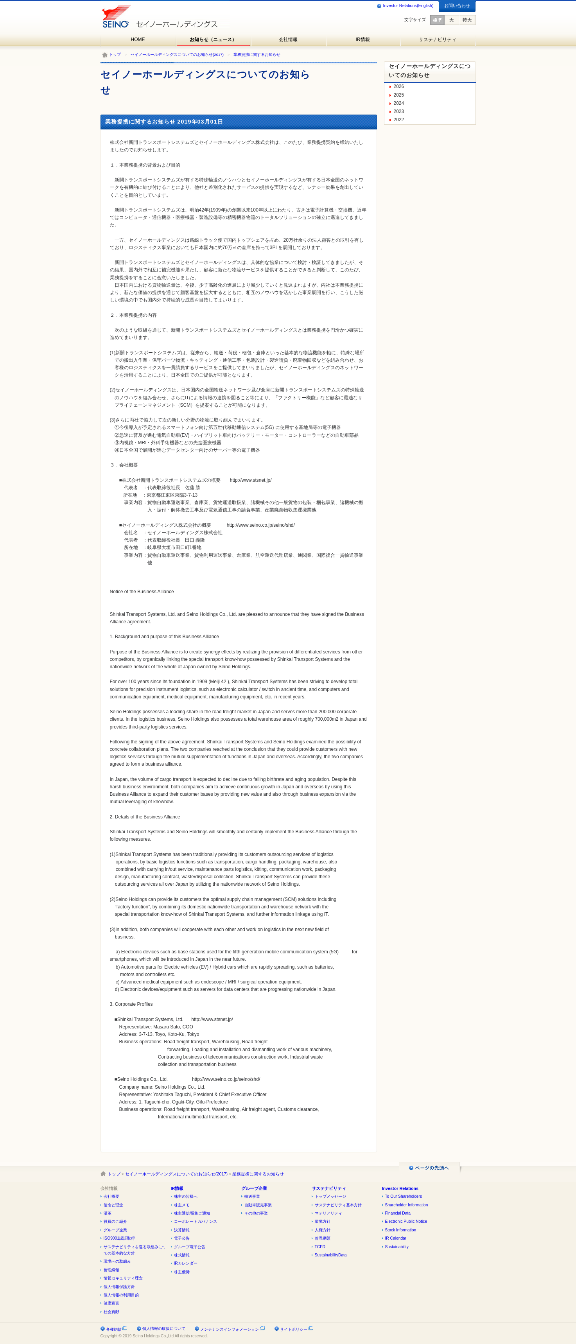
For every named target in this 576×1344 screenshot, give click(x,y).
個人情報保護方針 (119, 1287)
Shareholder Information (406, 1205)
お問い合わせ (457, 5)
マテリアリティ (328, 1213)
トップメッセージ (330, 1196)
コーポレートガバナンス (195, 1221)
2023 (399, 111)
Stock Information (400, 1230)
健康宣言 (111, 1303)
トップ (115, 54)
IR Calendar (396, 1238)
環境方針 (322, 1221)
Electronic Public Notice (406, 1221)
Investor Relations (400, 1188)
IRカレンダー (185, 1263)
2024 (399, 103)
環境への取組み (117, 1261)
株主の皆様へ (185, 1196)
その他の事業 (256, 1213)
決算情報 (182, 1230)
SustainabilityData (331, 1255)
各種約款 (117, 1329)
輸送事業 (252, 1196)
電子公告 (182, 1238)
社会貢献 (111, 1312)
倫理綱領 (111, 1270)
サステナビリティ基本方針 (338, 1205)
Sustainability (397, 1247)
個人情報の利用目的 (121, 1295)
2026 (399, 86)
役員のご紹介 (115, 1221)
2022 (399, 119)
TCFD (320, 1247)
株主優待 (182, 1272)
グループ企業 (115, 1230)
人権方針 (322, 1230)
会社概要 (111, 1196)
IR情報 (363, 39)
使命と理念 (113, 1205)
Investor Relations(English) (405, 6)
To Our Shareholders (403, 1196)
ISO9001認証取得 (119, 1238)
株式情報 (182, 1255)
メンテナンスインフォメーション (232, 1329)
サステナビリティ (437, 39)
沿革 (107, 1213)
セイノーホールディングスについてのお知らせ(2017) (177, 54)
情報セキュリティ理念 (123, 1278)
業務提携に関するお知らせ (256, 54)
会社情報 (288, 39)
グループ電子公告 (189, 1247)
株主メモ (182, 1205)
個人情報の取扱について (163, 1328)
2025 (399, 95)
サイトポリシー (297, 1329)
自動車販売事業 (258, 1205)
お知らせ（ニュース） (213, 39)
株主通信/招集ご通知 (192, 1213)
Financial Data (398, 1213)
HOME (138, 39)
